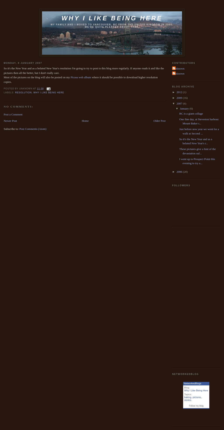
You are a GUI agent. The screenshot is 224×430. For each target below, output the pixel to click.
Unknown (178, 68)
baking (187, 397)
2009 (180, 97)
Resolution (23, 92)
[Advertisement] (189, 297)
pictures (197, 397)
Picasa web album (81, 77)
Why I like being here (111, 18)
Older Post (160, 120)
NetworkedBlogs (192, 383)
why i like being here (48, 92)
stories (187, 400)
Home (85, 120)
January (185, 108)
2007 (180, 103)
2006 (180, 171)
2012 (180, 92)
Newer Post (10, 120)
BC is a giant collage (191, 113)
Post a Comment (13, 114)
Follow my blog (196, 406)
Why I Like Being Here (196, 390)
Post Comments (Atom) (33, 129)
